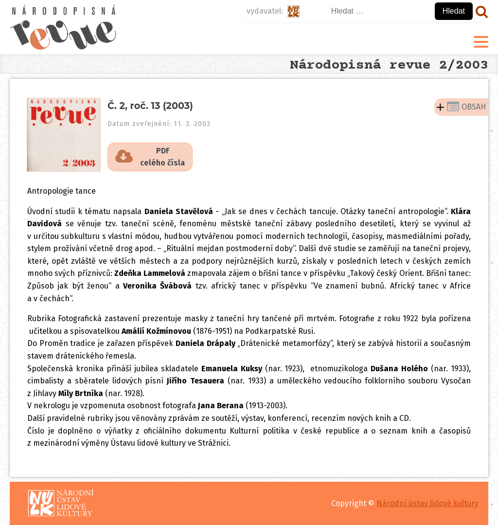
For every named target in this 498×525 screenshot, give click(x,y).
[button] (150, 157)
